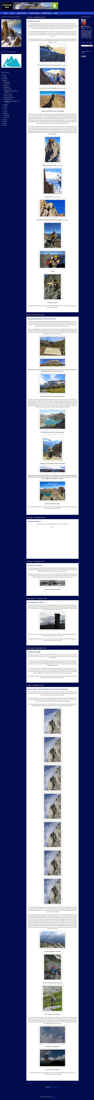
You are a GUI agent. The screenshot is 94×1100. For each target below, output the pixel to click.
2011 (4, 121)
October (6, 85)
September (6, 87)
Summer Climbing (34, 13)
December (6, 82)
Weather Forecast (21, 13)
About (12, 13)
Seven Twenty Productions (62, 524)
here (74, 399)
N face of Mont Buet (72, 477)
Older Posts (74, 1083)
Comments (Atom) (55, 1087)
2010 (4, 123)
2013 (4, 80)
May (5, 110)
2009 (4, 125)
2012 (4, 119)
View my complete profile (86, 37)
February (6, 115)
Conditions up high (34, 652)
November (6, 83)
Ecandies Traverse (34, 21)
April (5, 111)
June (5, 108)
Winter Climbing (46, 13)
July (5, 106)
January (6, 117)
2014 (4, 78)
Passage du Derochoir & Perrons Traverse (42, 319)
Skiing (55, 13)
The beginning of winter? (36, 602)
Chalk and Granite (68, 699)
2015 (4, 76)
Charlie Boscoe (86, 26)
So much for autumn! (35, 565)
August (5, 104)
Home (5, 13)
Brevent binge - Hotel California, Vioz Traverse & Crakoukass (48, 689)
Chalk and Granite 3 (34, 521)
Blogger (54, 1096)
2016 (4, 75)
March (5, 113)
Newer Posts (31, 1083)
